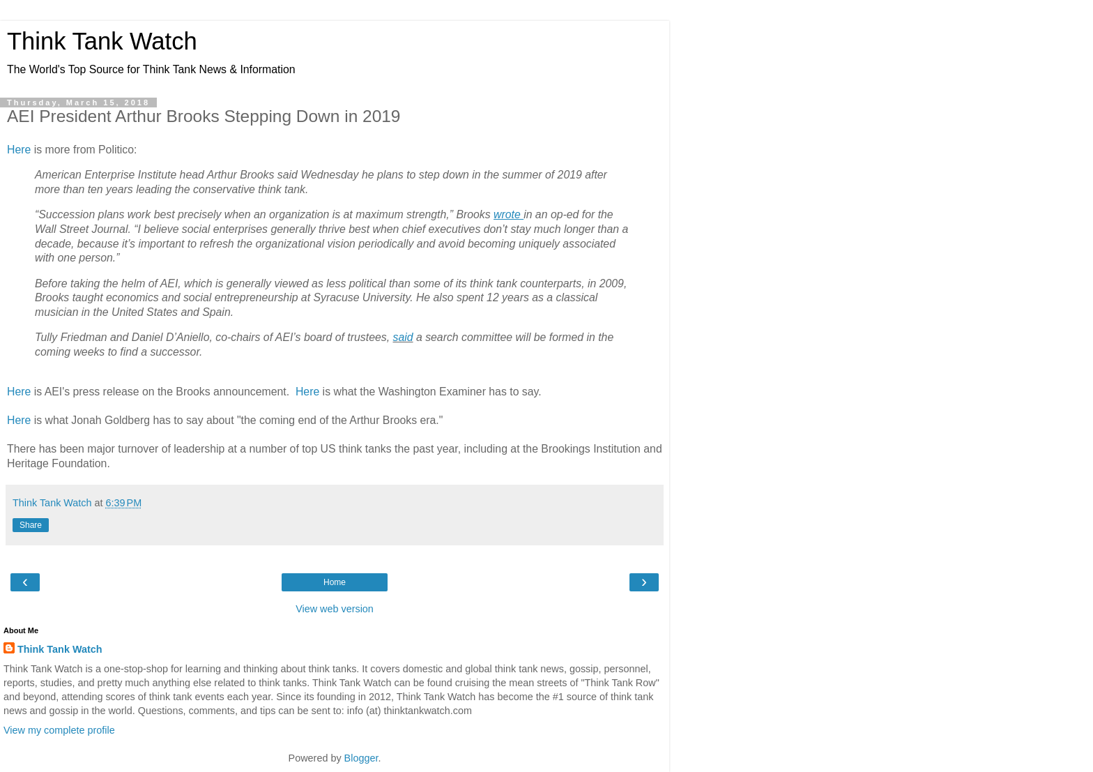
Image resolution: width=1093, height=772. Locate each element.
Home (334, 582)
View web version (335, 608)
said (402, 337)
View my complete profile (59, 730)
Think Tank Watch (102, 41)
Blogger (361, 758)
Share (31, 525)
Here (19, 150)
